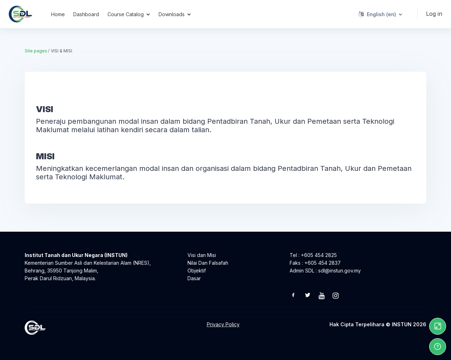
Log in (434, 13)
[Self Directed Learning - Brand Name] (20, 14)
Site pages (36, 50)
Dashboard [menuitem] (86, 14)
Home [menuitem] (58, 14)
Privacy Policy (223, 324)
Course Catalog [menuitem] (125, 14)
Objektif (196, 271)
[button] (380, 14)
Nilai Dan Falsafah (207, 263)
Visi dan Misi (201, 255)
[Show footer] (437, 346)
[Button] (437, 326)
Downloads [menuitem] (172, 14)
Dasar (194, 278)
